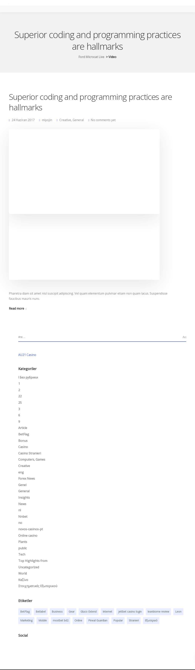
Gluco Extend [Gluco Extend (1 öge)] (89, 612)
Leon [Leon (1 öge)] (178, 612)
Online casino (27, 536)
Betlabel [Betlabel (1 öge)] (41, 612)
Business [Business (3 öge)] (57, 612)
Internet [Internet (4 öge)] (107, 612)
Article (22, 428)
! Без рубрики (28, 378)
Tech (21, 555)
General (78, 120)
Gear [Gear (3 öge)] (71, 612)
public (22, 549)
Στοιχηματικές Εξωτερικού (37, 587)
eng (21, 473)
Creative (65, 120)
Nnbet (22, 517)
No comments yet (103, 120)
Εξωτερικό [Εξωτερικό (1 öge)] (151, 621)
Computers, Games (31, 460)
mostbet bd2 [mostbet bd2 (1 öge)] (60, 621)
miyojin (47, 120)
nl (19, 511)
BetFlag (23, 435)
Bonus (23, 441)
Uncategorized (28, 567)
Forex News (26, 479)
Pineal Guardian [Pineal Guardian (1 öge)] (97, 621)
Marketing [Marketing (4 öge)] (26, 621)
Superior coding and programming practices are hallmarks (90, 102)
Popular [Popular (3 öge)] (118, 621)
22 (20, 397)
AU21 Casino (27, 355)
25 (20, 403)
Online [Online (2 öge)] (78, 621)
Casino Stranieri (29, 454)
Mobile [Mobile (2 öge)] (42, 621)
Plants (22, 542)
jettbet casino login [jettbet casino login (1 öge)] (130, 612)
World (22, 574)
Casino (23, 447)
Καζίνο (23, 580)
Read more (16, 309)
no (20, 523)
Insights (24, 498)
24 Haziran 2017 (23, 120)
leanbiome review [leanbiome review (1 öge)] (158, 612)
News (22, 504)
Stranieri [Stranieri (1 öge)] (134, 621)
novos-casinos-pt (30, 530)
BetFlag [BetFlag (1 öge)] (25, 612)
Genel (22, 485)
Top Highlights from (32, 561)
